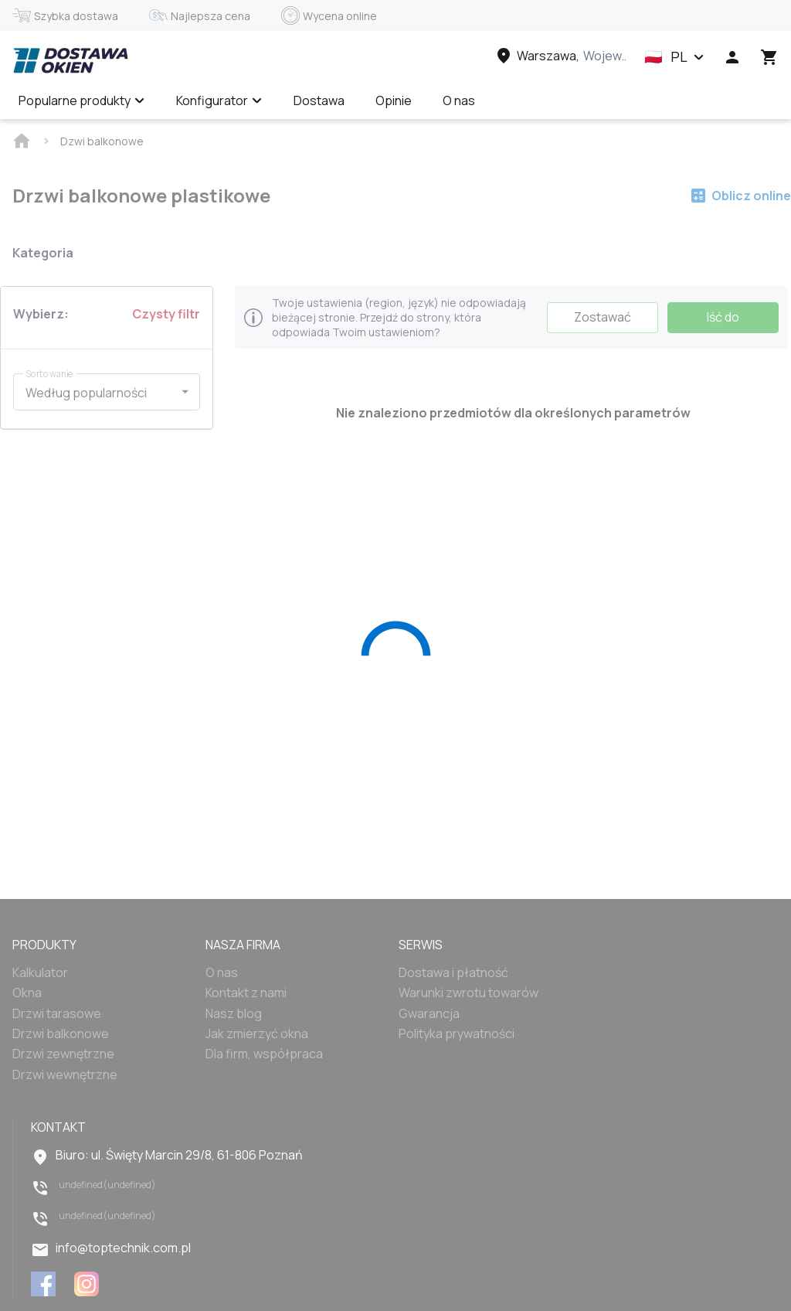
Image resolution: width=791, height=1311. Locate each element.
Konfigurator (219, 100)
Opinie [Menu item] (393, 100)
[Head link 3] (560, 55)
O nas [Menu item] (459, 100)
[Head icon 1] (732, 57)
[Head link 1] (70, 60)
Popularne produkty (82, 100)
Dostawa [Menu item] (319, 100)
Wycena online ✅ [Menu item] (556, 100)
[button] (674, 57)
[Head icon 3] (769, 57)
